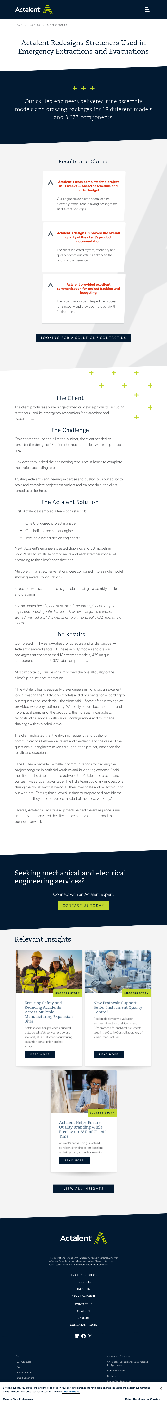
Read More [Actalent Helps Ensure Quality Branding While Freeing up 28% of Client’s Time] (74, 1160)
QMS (18, 1356)
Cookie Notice (114, 1376)
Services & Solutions (83, 1275)
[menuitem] (84, 1276)
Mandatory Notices (116, 1371)
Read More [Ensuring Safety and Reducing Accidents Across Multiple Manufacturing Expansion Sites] (40, 1054)
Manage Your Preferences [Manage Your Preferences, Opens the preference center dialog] (18, 1399)
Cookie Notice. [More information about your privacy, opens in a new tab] (71, 1392)
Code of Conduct (24, 1373)
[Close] (161, 1388)
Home (34, 9)
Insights (83, 1289)
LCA (18, 1367)
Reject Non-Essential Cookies (142, 1399)
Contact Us (83, 1304)
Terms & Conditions (25, 1378)
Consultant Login (83, 1325)
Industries (83, 1282)
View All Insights (83, 1188)
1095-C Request (23, 1362)
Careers (84, 1318)
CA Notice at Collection (118, 1356)
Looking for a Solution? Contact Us (83, 338)
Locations (83, 1311)
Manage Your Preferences (119, 1381)
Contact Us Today (83, 905)
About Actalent (83, 1296)
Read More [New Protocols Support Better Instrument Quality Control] (108, 1054)
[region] (83, 1394)
